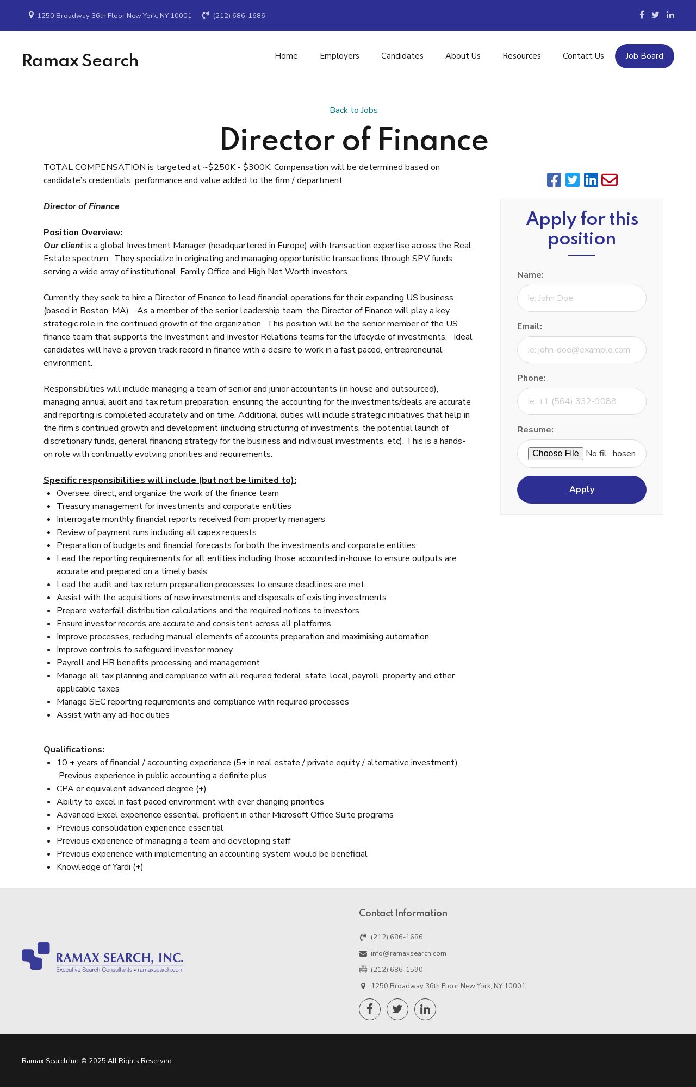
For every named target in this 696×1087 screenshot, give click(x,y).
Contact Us (583, 56)
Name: (530, 275)
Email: (529, 326)
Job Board (644, 56)
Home (286, 56)
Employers (339, 56)
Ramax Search (80, 61)
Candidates (402, 56)
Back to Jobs (354, 110)
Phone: (531, 378)
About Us (463, 56)
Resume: (535, 430)
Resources (521, 56)
